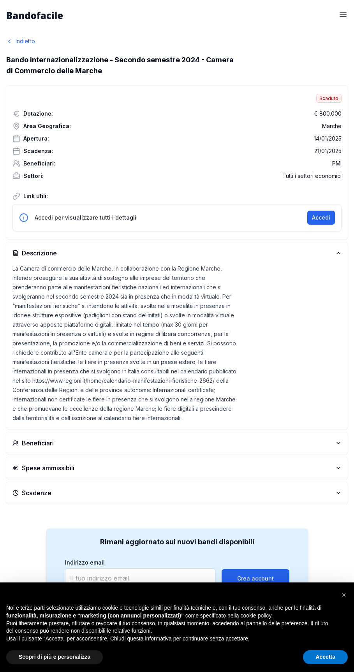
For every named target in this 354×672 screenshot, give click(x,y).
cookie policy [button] (255, 615)
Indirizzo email (85, 562)
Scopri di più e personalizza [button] (54, 657)
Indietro (20, 41)
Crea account (255, 578)
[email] (140, 578)
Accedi (321, 217)
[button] (344, 595)
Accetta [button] (325, 657)
